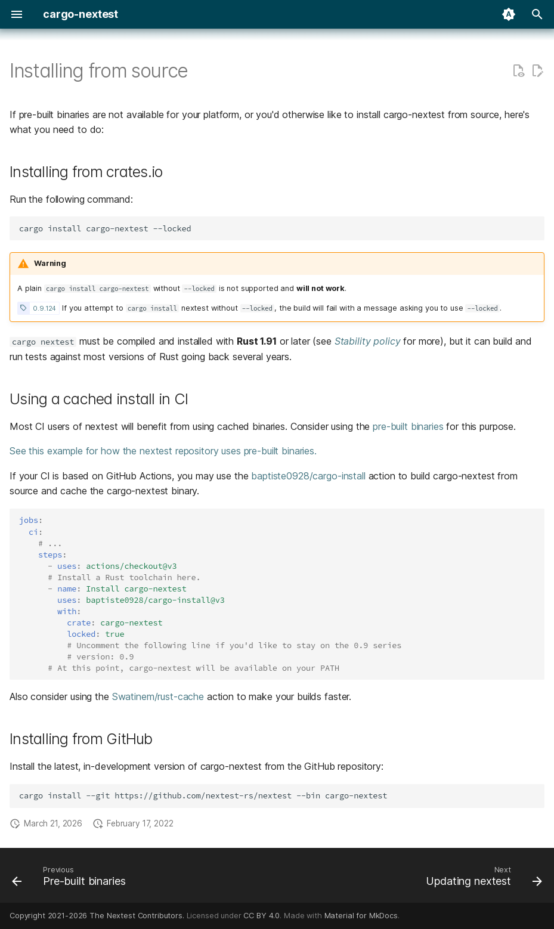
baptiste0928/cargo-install (308, 476)
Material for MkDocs (361, 915)
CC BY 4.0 (261, 915)
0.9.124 (44, 308)
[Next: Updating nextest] (481, 879)
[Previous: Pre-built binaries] (71, 879)
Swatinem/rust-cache (158, 696)
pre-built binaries (408, 426)
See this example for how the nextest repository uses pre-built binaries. (163, 451)
